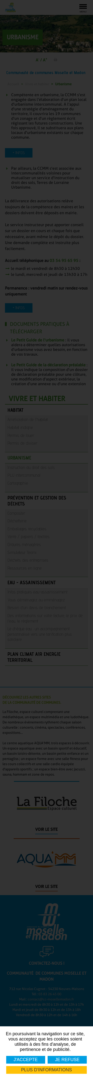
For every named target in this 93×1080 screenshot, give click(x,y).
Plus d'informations (46, 1069)
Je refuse (67, 1059)
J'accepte (26, 1059)
